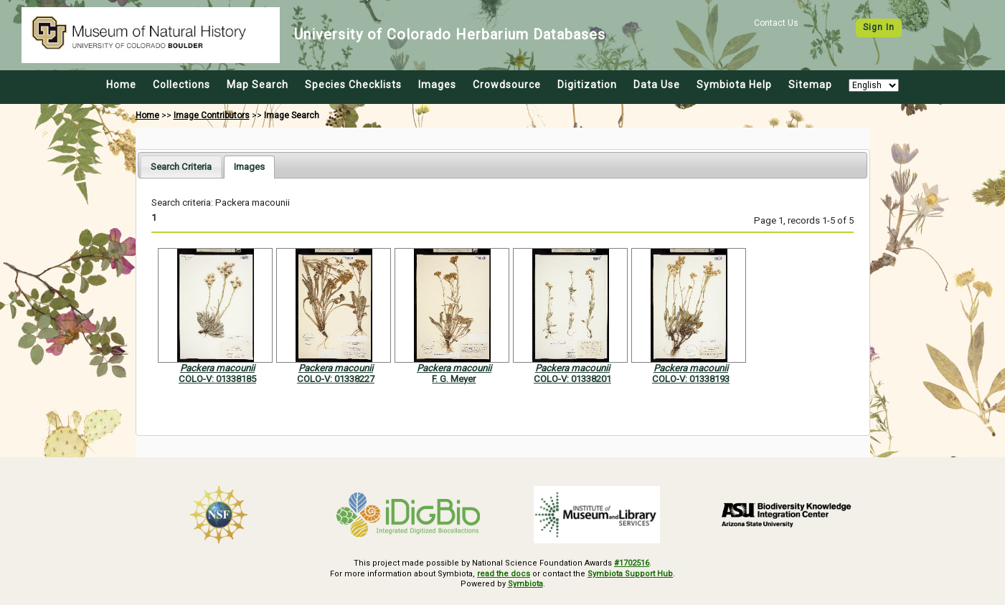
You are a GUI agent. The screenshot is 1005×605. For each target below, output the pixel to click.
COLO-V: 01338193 (691, 378)
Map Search (257, 84)
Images (437, 84)
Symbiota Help (734, 84)
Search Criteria (181, 166)
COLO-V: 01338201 (572, 378)
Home (121, 84)
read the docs (503, 573)
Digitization (587, 84)
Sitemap (810, 84)
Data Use (656, 84)
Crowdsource (507, 84)
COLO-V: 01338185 (217, 378)
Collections (181, 84)
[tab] (181, 167)
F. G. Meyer (454, 378)
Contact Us (776, 23)
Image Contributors (212, 115)
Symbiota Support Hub (630, 573)
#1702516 (631, 563)
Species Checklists (353, 84)
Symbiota (525, 584)
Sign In (879, 27)
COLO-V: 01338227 (335, 378)
